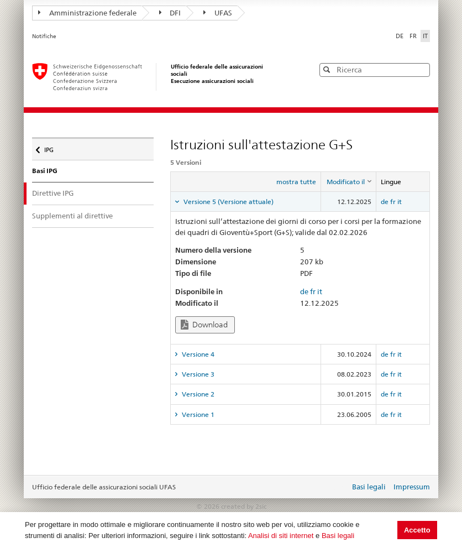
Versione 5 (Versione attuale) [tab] (228, 201)
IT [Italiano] (425, 36)
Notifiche (44, 36)
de (385, 201)
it (399, 201)
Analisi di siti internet (281, 535)
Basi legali (338, 535)
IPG (52, 147)
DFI (170, 12)
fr (393, 201)
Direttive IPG (62, 192)
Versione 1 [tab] (197, 414)
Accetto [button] (417, 530)
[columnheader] (348, 182)
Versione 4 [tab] (197, 354)
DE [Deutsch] (400, 36)
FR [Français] (414, 36)
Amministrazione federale (87, 12)
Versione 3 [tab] (197, 374)
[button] (420, 69)
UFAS (217, 12)
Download (204, 325)
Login (339, 487)
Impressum (411, 486)
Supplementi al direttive (72, 215)
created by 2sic (243, 506)
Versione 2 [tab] (197, 394)
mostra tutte (296, 182)
